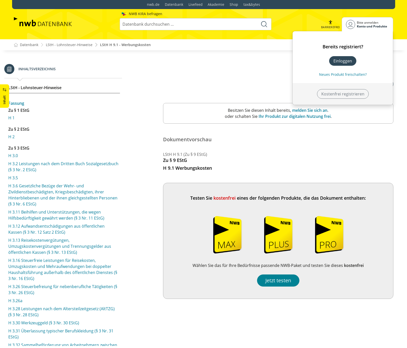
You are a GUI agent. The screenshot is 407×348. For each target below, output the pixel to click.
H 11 (22, 280)
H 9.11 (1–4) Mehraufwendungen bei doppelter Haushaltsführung (62, 196)
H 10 (22, 261)
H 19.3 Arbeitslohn (35, 323)
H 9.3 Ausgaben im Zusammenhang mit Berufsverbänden (55, 107)
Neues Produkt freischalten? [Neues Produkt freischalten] (343, 74)
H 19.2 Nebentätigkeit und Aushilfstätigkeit (58, 315)
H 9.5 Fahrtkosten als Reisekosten (50, 126)
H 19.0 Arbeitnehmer (37, 298)
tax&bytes (251, 4)
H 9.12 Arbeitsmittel (36, 215)
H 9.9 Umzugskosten (37, 164)
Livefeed (196, 4)
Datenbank (174, 4)
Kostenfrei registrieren (342, 94)
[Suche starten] (264, 24)
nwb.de (153, 4)
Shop (234, 4)
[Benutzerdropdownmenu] (367, 24)
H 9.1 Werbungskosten (39, 88)
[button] (330, 24)
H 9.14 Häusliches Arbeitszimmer (49, 223)
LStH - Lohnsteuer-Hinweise (69, 45)
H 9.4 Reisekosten (34, 118)
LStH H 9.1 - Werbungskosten (125, 45)
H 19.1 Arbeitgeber (35, 306)
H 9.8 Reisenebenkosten (41, 156)
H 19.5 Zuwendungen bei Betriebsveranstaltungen (65, 339)
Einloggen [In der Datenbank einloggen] (342, 61)
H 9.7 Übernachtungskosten (44, 148)
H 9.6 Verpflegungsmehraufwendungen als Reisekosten (58, 137)
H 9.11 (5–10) (30, 207)
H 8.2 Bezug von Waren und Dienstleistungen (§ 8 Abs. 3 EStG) (64, 66)
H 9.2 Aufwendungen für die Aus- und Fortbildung (65, 96)
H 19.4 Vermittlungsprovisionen (48, 331)
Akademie (216, 4)
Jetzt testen (278, 280)
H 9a (22, 242)
